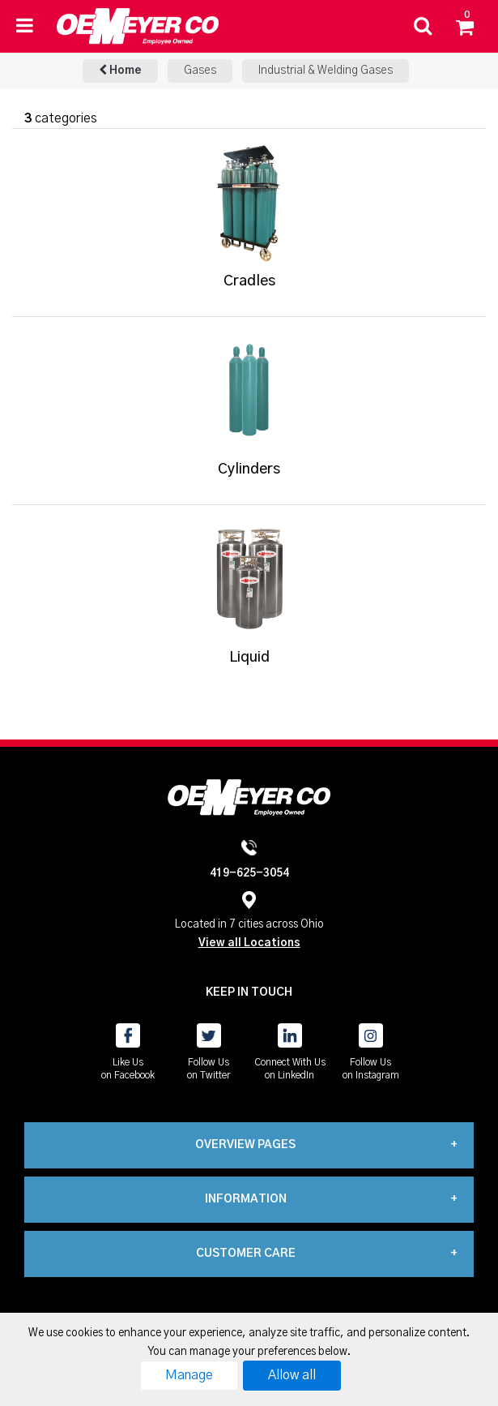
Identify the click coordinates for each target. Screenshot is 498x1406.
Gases (200, 70)
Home (120, 70)
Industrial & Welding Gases (325, 70)
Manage (189, 1375)
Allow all (292, 1375)
